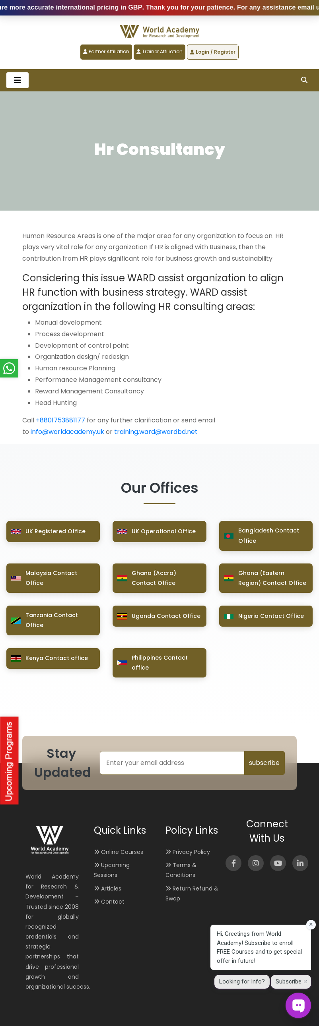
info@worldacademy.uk (67, 431)
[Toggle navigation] (17, 80)
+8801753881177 (60, 420)
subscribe (264, 762)
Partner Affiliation (106, 51)
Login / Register (212, 51)
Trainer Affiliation (159, 51)
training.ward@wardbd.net (156, 431)
